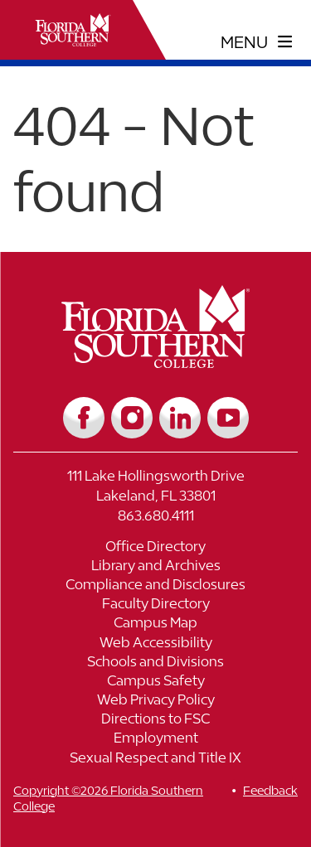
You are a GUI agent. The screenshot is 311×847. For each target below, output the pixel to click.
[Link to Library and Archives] (155, 567)
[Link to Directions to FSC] (155, 720)
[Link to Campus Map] (155, 624)
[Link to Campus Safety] (155, 682)
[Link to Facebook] (83, 417)
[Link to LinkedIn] (180, 417)
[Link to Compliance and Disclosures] (155, 586)
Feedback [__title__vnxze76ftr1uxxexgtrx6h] (270, 790)
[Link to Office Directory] (155, 548)
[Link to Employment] (155, 739)
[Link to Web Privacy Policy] (155, 701)
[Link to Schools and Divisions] (155, 663)
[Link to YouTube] (228, 417)
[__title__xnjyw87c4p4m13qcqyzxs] (73, 29)
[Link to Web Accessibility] (155, 644)
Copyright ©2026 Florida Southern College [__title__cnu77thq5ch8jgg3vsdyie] (108, 798)
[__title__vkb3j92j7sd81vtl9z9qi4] (155, 361)
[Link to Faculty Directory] (155, 605)
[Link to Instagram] (132, 417)
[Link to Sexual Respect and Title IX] (155, 759)
